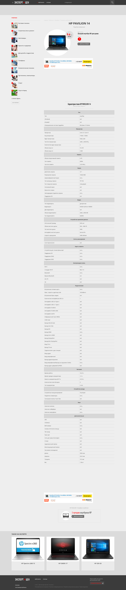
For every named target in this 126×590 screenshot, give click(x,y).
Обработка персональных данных (71, 586)
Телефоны (21, 60)
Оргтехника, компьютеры (26, 75)
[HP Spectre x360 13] (28, 549)
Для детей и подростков (26, 53)
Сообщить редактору (96, 583)
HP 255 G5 (97, 563)
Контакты (51, 584)
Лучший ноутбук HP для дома (88, 33)
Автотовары (22, 38)
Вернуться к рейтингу (83, 44)
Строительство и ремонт (26, 30)
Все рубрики (15, 102)
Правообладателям (84, 586)
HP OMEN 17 (63, 563)
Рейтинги (41, 2)
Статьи (48, 2)
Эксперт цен (22, 2)
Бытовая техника (23, 23)
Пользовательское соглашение (41, 586)
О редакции (68, 2)
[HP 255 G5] (97, 549)
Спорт (20, 83)
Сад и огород (22, 90)
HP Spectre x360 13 (28, 563)
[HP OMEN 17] (63, 549)
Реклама (17, 585)
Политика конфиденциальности (56, 586)
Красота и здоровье (24, 45)
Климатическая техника (26, 68)
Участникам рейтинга (20, 587)
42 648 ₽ (78, 61)
